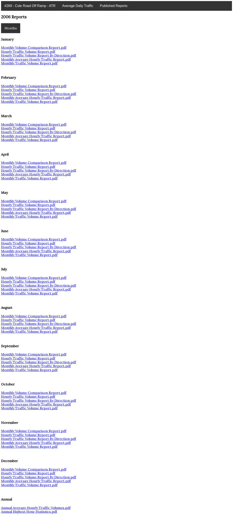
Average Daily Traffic (77, 6)
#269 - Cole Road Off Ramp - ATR (29, 6)
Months (10, 28)
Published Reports (113, 6)
